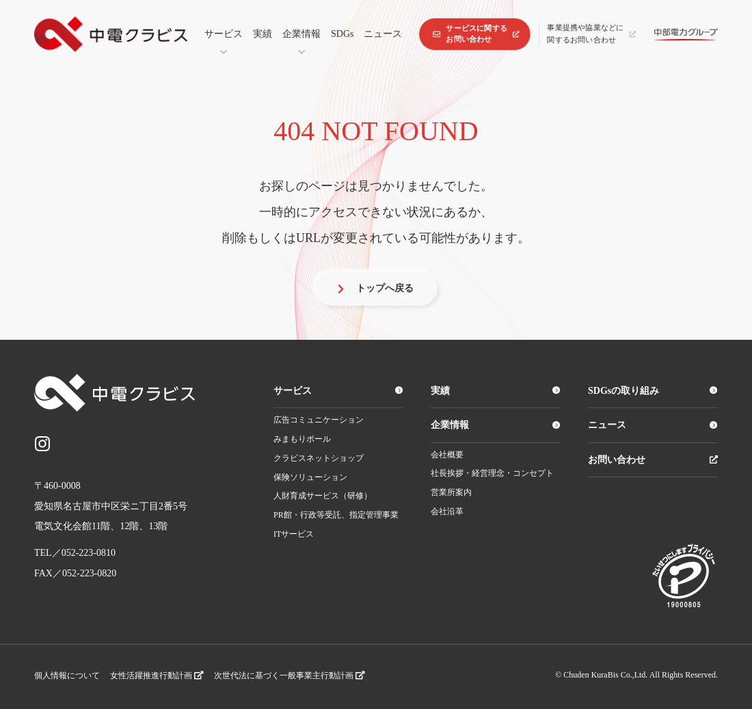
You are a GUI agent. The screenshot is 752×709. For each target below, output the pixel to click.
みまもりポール (302, 439)
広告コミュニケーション (318, 420)
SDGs (342, 34)
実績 (262, 34)
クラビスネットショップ (318, 458)
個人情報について (67, 675)
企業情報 (301, 34)
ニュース (383, 34)
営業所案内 (451, 492)
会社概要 (447, 454)
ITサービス (293, 534)
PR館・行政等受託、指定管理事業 (336, 515)
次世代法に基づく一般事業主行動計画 (289, 675)
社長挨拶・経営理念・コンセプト (492, 473)
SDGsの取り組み (653, 391)
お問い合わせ (653, 460)
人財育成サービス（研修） (322, 495)
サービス (223, 34)
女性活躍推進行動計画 (157, 675)
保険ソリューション (310, 477)
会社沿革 (447, 511)
